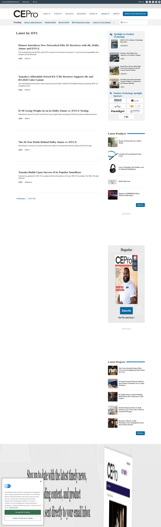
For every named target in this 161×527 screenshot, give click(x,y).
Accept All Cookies (22, 512)
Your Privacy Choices (116, 517)
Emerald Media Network (10, 2)
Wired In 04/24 (64, 22)
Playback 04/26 (50, 22)
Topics (57, 14)
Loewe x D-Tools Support (102, 22)
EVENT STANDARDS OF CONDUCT (97, 517)
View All (140, 205)
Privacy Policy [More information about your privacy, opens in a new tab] (13, 507)
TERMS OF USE (133, 517)
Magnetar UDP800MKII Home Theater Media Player (129, 194)
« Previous (20, 199)
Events (92, 14)
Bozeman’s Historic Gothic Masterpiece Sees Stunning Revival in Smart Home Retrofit (131, 401)
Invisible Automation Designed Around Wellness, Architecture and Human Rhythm (130, 81)
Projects (69, 14)
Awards (104, 14)
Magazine (83, 486)
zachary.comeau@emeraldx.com (118, 488)
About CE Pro (84, 483)
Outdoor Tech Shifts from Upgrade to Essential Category (130, 54)
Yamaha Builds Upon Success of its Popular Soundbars (49, 172)
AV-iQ (35, 2)
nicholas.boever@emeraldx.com (118, 496)
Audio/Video (55, 489)
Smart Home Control (58, 486)
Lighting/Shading (57, 491)
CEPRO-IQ (83, 491)
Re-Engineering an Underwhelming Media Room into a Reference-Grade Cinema (131, 375)
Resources (81, 14)
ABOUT (54, 517)
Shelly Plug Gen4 (124, 181)
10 (29, 199)
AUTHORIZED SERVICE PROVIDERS (75, 517)
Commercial (55, 483)
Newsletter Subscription (135, 14)
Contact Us (112, 499)
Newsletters (83, 489)
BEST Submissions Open (81, 22)
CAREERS (60, 517)
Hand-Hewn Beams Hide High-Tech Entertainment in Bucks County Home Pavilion (130, 68)
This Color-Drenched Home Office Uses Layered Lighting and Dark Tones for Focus (132, 348)
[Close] (40, 481)
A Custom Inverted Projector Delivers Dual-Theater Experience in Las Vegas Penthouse (131, 362)
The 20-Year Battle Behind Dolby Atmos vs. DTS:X (47, 142)
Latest (45, 14)
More (115, 14)
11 (32, 199)
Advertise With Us (85, 480)
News (20, 58)
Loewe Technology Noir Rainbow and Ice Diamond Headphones (131, 168)
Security (54, 494)
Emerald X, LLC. (128, 514)
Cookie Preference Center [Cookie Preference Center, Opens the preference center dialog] (23, 518)
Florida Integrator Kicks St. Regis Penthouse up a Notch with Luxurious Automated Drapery (131, 388)
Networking (55, 480)
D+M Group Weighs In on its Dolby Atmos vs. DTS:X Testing (53, 110)
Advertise (26, 2)
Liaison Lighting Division (33, 22)
